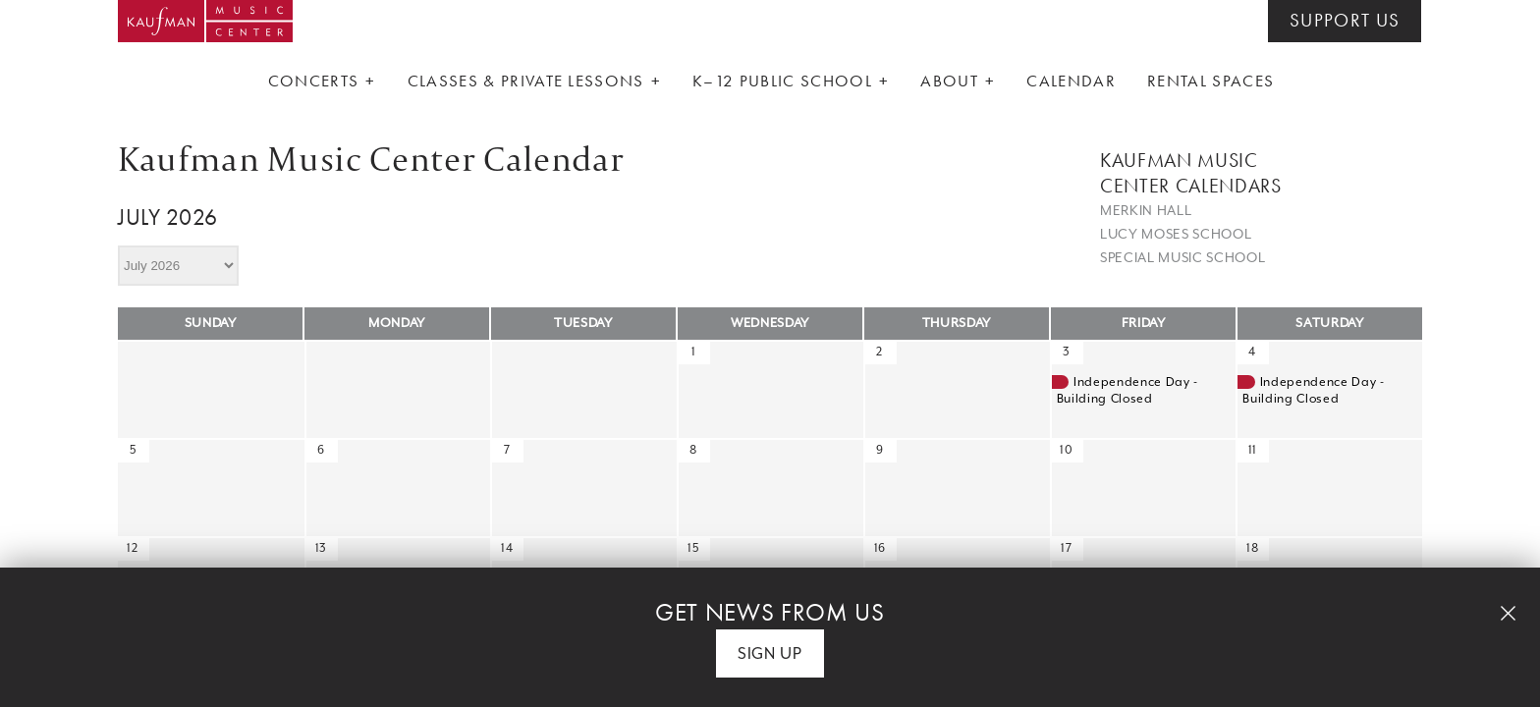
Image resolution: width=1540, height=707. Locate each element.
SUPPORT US (1345, 20)
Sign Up (770, 653)
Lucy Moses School (1175, 234)
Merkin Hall (1145, 210)
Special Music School (1182, 257)
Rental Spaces (1210, 80)
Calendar (1071, 80)
